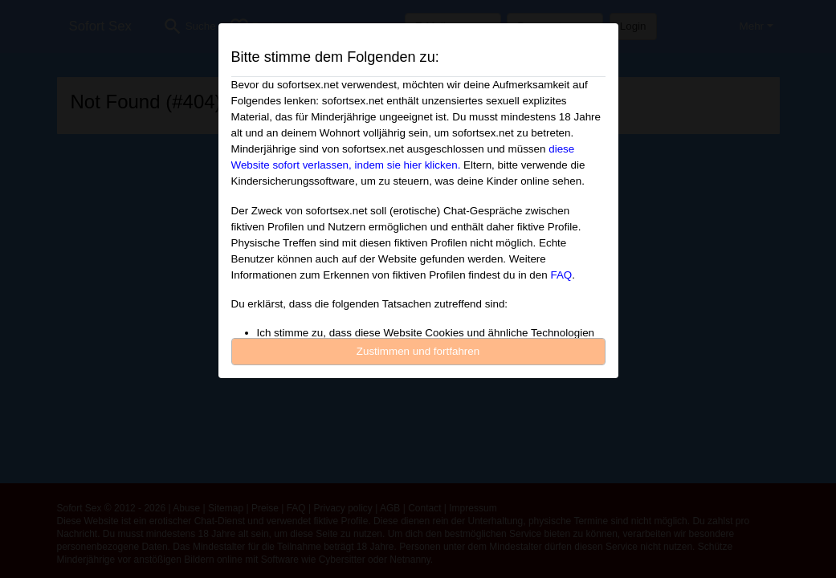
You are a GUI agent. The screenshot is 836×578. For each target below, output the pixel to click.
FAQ (561, 275)
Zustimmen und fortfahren (418, 351)
